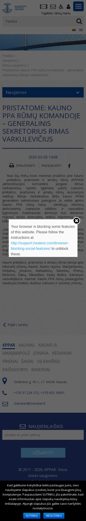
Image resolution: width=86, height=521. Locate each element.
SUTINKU (32, 515)
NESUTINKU (54, 515)
